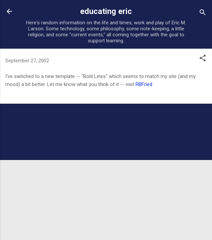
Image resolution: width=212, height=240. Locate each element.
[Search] (203, 13)
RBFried (144, 84)
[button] (203, 59)
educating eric (106, 11)
